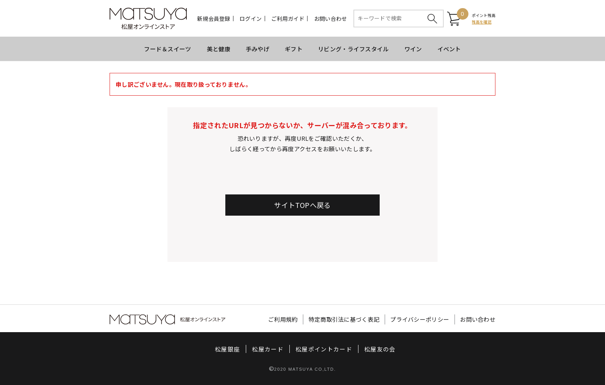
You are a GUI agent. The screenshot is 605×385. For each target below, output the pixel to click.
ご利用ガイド (287, 18)
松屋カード (268, 349)
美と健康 (218, 49)
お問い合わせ (330, 18)
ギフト (293, 49)
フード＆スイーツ (167, 49)
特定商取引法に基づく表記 (344, 320)
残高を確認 (482, 22)
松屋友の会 (380, 349)
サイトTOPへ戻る (302, 205)
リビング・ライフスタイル (353, 49)
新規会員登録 (213, 18)
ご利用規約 (283, 320)
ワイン (413, 49)
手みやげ (257, 49)
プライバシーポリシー (419, 320)
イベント (449, 49)
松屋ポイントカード (324, 349)
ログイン (251, 18)
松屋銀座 (227, 349)
